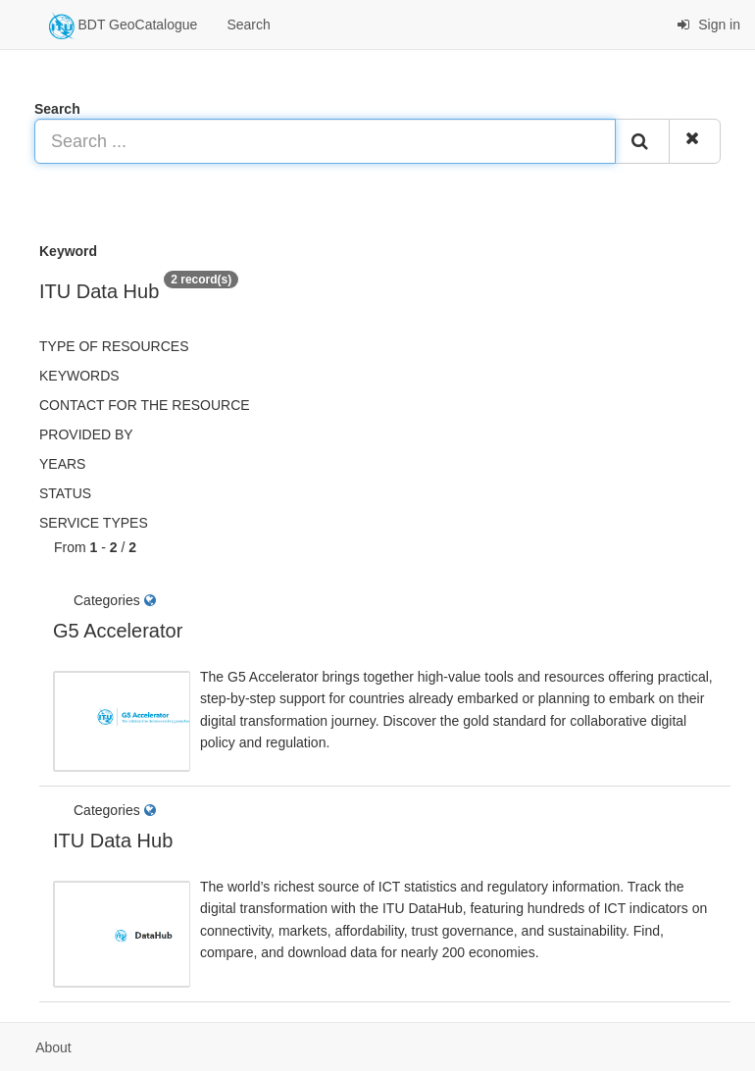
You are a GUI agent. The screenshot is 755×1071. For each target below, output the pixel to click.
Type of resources (113, 346)
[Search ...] (325, 141)
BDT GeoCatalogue (123, 25)
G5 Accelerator (117, 630)
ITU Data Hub (113, 840)
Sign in (708, 24)
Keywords (79, 375)
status (65, 493)
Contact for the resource (144, 405)
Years (62, 464)
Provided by (86, 434)
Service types (93, 523)
